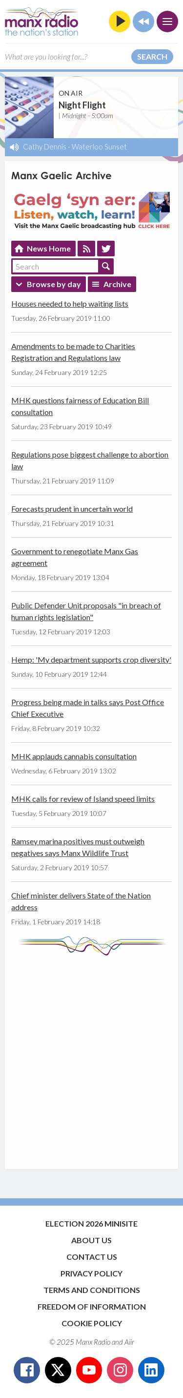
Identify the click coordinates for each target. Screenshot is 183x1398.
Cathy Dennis (44, 146)
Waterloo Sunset (99, 146)
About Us (91, 1240)
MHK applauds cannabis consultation (74, 756)
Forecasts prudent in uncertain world (72, 508)
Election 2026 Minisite (91, 1223)
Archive (117, 284)
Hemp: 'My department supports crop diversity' (91, 659)
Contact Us (91, 1256)
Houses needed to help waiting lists (69, 303)
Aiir (129, 1341)
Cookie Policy (91, 1323)
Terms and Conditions (91, 1289)
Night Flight (82, 105)
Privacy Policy (91, 1273)
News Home (49, 248)
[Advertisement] (91, 1057)
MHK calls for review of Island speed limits (83, 798)
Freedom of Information (92, 1306)
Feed (86, 248)
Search (152, 56)
